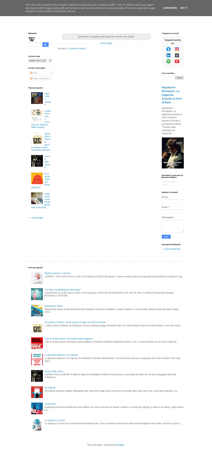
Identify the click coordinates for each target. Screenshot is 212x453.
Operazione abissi (54, 306)
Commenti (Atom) (77, 48)
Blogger (120, 445)
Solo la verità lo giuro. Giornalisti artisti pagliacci (69, 338)
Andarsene (50, 404)
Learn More (170, 8)
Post (33, 73)
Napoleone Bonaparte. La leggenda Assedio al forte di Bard (172, 95)
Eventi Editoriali (172, 249)
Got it (183, 8)
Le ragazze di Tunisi (55, 420)
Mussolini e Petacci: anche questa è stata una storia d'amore (75, 322)
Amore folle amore (47, 162)
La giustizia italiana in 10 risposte (61, 355)
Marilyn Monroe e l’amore (57, 273)
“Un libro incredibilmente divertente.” (63, 289)
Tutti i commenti (39, 78)
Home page (106, 43)
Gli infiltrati (50, 387)
